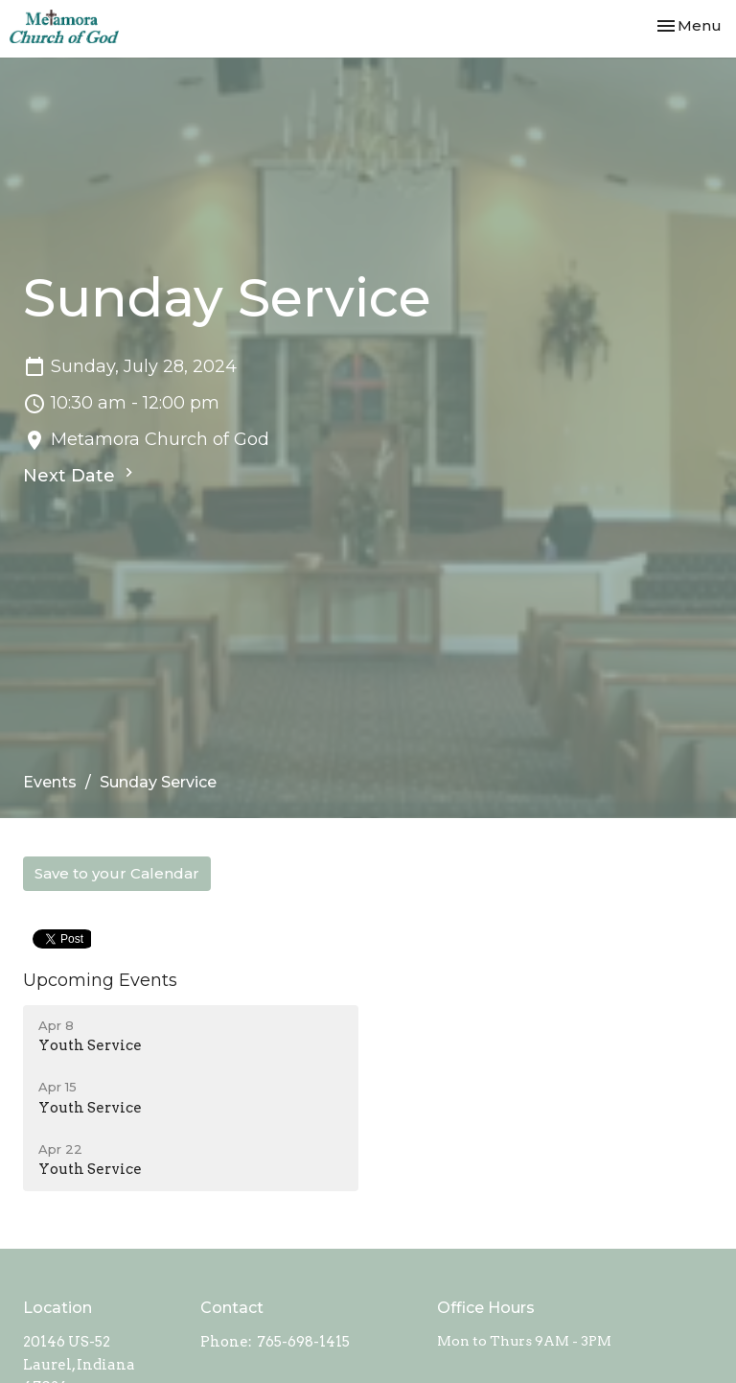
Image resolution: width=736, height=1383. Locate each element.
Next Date (80, 474)
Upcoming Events (100, 980)
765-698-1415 (303, 1341)
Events (50, 782)
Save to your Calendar (116, 873)
